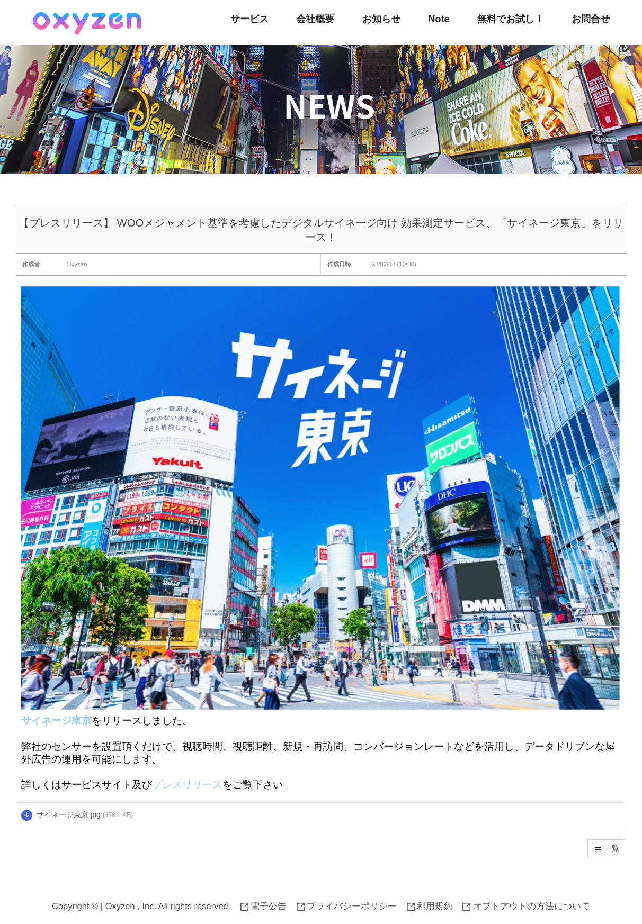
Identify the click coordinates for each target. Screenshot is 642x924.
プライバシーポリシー (347, 906)
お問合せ (591, 19)
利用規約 (430, 906)
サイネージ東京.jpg (69, 814)
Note (438, 19)
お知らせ (381, 19)
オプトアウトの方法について (526, 906)
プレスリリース (187, 784)
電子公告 (263, 906)
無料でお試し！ (510, 19)
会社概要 (315, 19)
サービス (249, 19)
